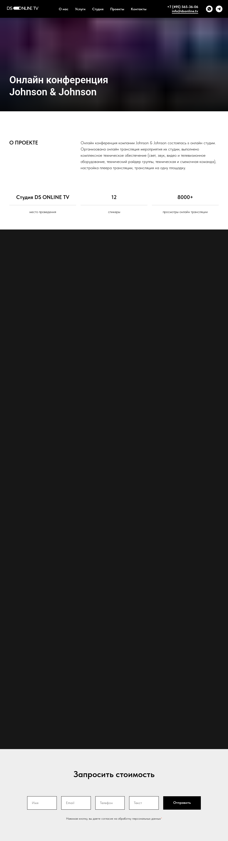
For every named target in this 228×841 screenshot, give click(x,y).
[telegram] (219, 9)
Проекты (117, 9)
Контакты (139, 9)
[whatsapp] (209, 9)
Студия (98, 9)
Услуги (80, 9)
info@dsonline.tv (185, 11)
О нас (63, 9)
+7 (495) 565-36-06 (182, 7)
